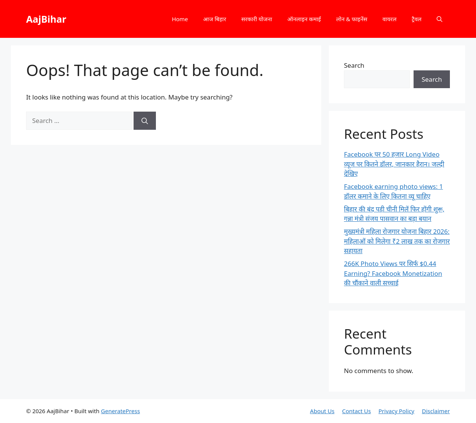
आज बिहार (214, 19)
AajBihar (46, 18)
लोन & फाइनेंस (351, 19)
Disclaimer (436, 411)
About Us (322, 411)
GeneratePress (120, 411)
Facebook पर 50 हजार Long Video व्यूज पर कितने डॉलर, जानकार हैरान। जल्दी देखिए (394, 164)
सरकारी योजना (256, 19)
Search (354, 65)
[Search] (145, 121)
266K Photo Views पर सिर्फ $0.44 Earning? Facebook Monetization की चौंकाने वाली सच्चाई (393, 273)
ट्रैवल (417, 19)
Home (180, 19)
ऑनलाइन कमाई (304, 19)
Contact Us (356, 411)
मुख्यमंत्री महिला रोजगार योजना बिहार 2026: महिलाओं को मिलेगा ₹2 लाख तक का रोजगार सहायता (397, 241)
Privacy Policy (396, 411)
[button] (439, 19)
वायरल (390, 19)
